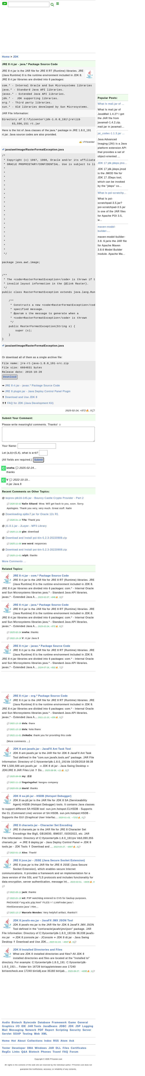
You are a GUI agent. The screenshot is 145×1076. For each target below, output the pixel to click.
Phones (46, 1055)
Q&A (24, 1055)
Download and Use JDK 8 (21, 397)
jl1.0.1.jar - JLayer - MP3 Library (26, 529)
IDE (23, 1029)
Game (72, 1025)
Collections (35, 1044)
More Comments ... (14, 564)
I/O (18, 1029)
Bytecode (30, 1025)
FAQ (65, 1055)
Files (66, 1051)
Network (30, 1033)
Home (6, 56)
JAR (51, 1051)
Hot (13, 1044)
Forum (74, 1055)
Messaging (16, 1033)
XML (44, 1037)
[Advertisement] (48, 31)
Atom (64, 1044)
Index (48, 1044)
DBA (30, 1051)
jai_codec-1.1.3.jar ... (111, 133)
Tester (6, 1051)
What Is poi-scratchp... (112, 193)
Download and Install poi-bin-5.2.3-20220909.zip (36, 541)
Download (9, 377)
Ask (71, 1044)
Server (86, 1033)
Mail (5, 1033)
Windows (41, 1051)
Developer (18, 1051)
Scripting (62, 1033)
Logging (87, 1029)
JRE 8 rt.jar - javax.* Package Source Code (32, 385)
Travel (57, 1055)
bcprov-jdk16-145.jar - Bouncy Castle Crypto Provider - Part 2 (45, 501)
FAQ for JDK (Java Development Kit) (30, 403)
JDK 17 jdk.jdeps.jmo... (112, 163)
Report (49, 1033)
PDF (40, 1033)
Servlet (6, 1037)
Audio (6, 1025)
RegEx (6, 1055)
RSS (56, 1044)
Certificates (78, 1051)
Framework (59, 1025)
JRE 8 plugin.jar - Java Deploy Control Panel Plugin (38, 391)
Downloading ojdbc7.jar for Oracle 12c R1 (32, 517)
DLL (58, 1051)
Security (75, 1033)
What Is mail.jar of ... (111, 103)
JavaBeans (50, 1029)
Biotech (17, 1025)
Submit (38, 463)
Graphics (8, 1029)
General (83, 1025)
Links (16, 1055)
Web (37, 1037)
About (22, 1044)
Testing (28, 1037)
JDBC (63, 1029)
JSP (78, 1029)
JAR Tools (34, 1029)
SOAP (17, 1037)
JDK (16, 56)
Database (44, 1025)
